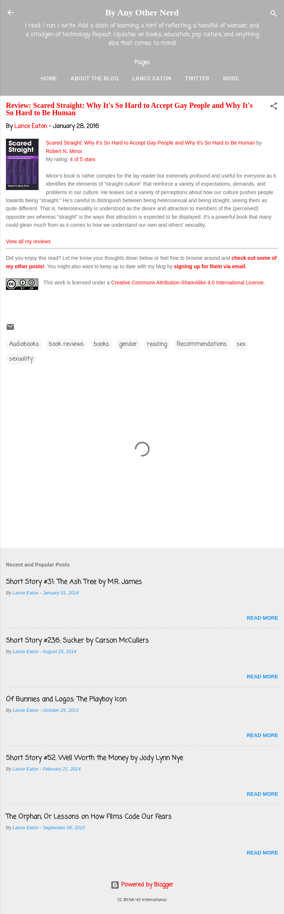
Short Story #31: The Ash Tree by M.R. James (74, 582)
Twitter (197, 78)
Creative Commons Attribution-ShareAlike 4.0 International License (187, 282)
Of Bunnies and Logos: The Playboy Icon (66, 699)
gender (128, 344)
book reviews (66, 344)
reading (157, 344)
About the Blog (95, 78)
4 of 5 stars (82, 159)
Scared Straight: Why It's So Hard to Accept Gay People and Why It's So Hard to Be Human (150, 143)
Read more (262, 618)
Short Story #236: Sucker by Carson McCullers (77, 641)
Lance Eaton (151, 78)
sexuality (21, 359)
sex (241, 344)
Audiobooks (24, 344)
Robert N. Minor (64, 151)
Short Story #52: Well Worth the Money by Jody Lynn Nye (94, 758)
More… (233, 78)
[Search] (273, 15)
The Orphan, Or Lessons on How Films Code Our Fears (89, 817)
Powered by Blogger (142, 885)
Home (49, 78)
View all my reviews (28, 241)
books (101, 344)
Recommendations (202, 344)
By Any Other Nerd (142, 12)
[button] (273, 107)
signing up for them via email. (210, 266)
